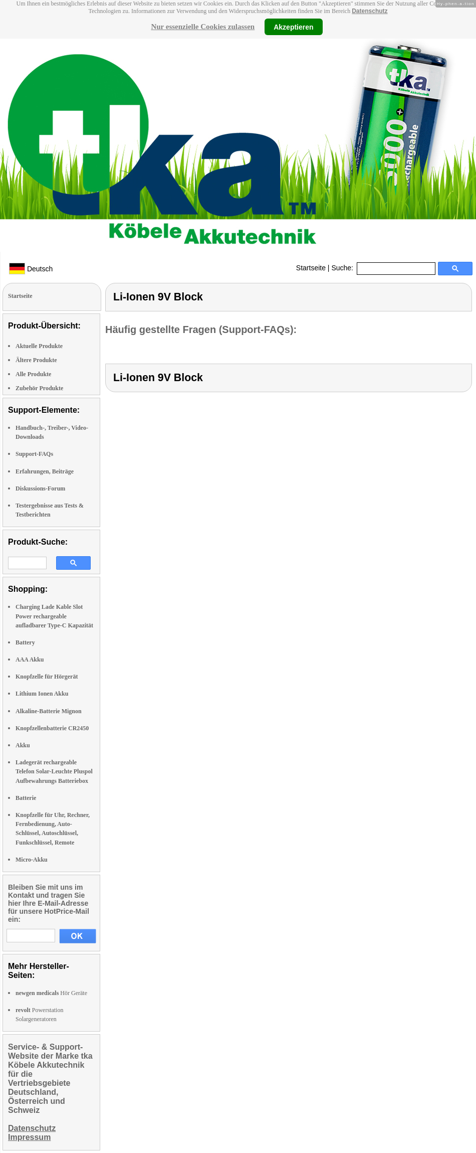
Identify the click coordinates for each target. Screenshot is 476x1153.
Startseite (311, 268)
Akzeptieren (293, 27)
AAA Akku (30, 659)
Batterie (26, 797)
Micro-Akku (32, 859)
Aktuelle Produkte (39, 346)
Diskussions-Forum (40, 488)
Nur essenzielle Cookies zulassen (203, 27)
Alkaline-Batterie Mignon (49, 711)
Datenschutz (369, 11)
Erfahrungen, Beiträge (45, 471)
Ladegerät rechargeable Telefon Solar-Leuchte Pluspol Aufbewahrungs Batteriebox (54, 771)
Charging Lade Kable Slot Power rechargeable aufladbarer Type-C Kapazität (54, 615)
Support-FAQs (34, 453)
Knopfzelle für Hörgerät (47, 676)
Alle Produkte (33, 374)
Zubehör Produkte (39, 388)
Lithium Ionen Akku (42, 693)
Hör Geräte (51, 993)
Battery (25, 642)
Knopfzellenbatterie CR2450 (52, 728)
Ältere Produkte (36, 360)
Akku (23, 745)
